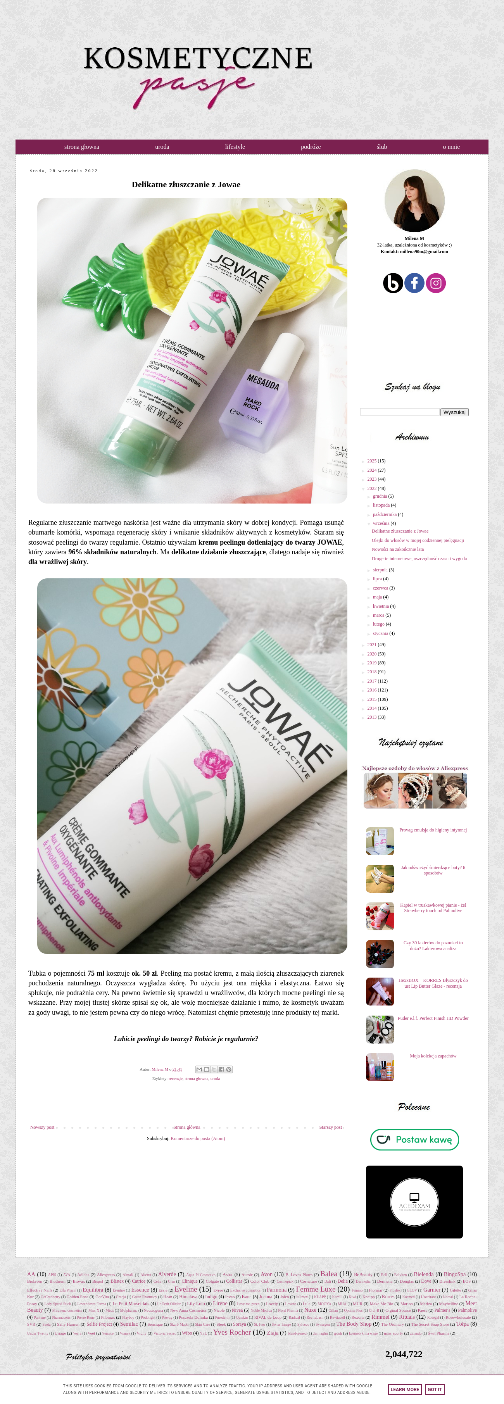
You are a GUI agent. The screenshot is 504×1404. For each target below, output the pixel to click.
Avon (267, 1274)
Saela (47, 1324)
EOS (467, 1281)
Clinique (189, 1281)
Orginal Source (398, 1310)
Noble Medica (261, 1310)
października (385, 514)
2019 (373, 663)
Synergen (323, 1324)
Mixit (109, 1310)
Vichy (141, 1333)
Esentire (119, 1290)
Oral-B (374, 1310)
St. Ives (259, 1324)
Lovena (291, 1304)
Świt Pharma (438, 1333)
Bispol (97, 1281)
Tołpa (462, 1324)
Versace (108, 1333)
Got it (435, 1389)
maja (378, 597)
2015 (373, 699)
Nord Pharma (288, 1310)
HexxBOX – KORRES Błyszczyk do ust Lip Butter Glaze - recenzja (433, 983)
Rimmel (380, 1317)
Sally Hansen (68, 1324)
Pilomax (108, 1317)
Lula (307, 1303)
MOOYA (324, 1304)
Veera (77, 1333)
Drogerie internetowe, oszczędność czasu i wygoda (419, 558)
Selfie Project (99, 1324)
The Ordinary (392, 1324)
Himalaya (188, 1296)
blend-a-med (297, 1333)
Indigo (211, 1296)
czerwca (381, 588)
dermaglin (320, 1333)
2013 (373, 717)
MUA (342, 1304)
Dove (426, 1281)
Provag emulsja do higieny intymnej (433, 830)
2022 (373, 488)
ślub (382, 146)
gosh (338, 1333)
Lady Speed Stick (57, 1304)
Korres (388, 1296)
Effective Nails (39, 1290)
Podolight (148, 1317)
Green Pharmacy (144, 1297)
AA (31, 1274)
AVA (66, 1275)
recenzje (176, 1078)
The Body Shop (353, 1324)
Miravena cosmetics (67, 1310)
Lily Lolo (196, 1303)
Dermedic (363, 1281)
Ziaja (273, 1333)
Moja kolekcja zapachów (433, 1056)
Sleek (221, 1324)
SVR (31, 1324)
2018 (373, 671)
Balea (328, 1273)
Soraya (239, 1324)
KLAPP (320, 1297)
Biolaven (34, 1281)
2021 (373, 644)
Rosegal (433, 1317)
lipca (378, 578)
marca (379, 615)
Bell (384, 1275)
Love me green (248, 1304)
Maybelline (448, 1303)
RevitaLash (315, 1317)
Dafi (327, 1281)
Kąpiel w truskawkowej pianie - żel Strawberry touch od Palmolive (433, 907)
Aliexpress (106, 1274)
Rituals (407, 1317)
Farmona (277, 1290)
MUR (357, 1303)
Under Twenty (37, 1333)
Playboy (128, 1317)
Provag (167, 1317)
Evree (218, 1290)
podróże (311, 146)
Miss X (93, 1310)
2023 (373, 479)
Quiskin (242, 1317)
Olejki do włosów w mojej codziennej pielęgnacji (418, 540)
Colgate (212, 1281)
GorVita (102, 1296)
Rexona (358, 1317)
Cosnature (308, 1281)
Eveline (185, 1289)
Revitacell (337, 1317)
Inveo (230, 1296)
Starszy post (330, 1127)
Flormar (376, 1290)
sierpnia (381, 570)
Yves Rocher (232, 1332)
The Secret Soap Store (430, 1324)
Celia (157, 1281)
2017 (373, 681)
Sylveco (303, 1324)
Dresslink (447, 1281)
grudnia (380, 496)
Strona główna (186, 1127)
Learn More (405, 1389)
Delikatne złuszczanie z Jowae (400, 531)
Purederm (222, 1317)
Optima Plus (353, 1310)
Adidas (83, 1274)
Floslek (395, 1290)
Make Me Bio (382, 1303)
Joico (284, 1296)
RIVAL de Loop (267, 1317)
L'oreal (448, 1297)
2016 (373, 690)
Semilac (129, 1324)
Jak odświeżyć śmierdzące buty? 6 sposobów (433, 870)
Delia (343, 1281)
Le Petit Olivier (169, 1304)
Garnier (431, 1290)
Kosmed (408, 1297)
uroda (162, 146)
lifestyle (235, 146)
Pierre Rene (85, 1317)
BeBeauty (363, 1274)
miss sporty (393, 1333)
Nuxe (310, 1310)
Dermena (385, 1281)
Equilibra (93, 1290)
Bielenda (423, 1274)
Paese (423, 1310)
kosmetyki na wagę (363, 1333)
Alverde (167, 1274)
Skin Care (202, 1324)
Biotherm (58, 1281)
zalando (416, 1333)
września (382, 523)
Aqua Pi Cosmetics (201, 1275)
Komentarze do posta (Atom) (198, 1138)
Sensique (155, 1324)
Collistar (234, 1281)
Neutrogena (153, 1310)
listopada (382, 505)
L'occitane (429, 1297)
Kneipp (368, 1296)
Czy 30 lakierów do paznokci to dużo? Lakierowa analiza (433, 945)
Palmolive (467, 1310)
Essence (140, 1290)
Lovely (272, 1303)
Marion (406, 1303)
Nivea (237, 1310)
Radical (294, 1317)
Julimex (302, 1297)
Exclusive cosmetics (245, 1290)
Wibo (187, 1333)
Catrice (138, 1281)
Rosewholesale (458, 1317)
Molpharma (129, 1310)
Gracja (121, 1297)
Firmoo (357, 1290)
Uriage (60, 1333)
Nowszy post (42, 1127)
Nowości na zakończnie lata (398, 549)
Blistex (117, 1281)
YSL (203, 1333)
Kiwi (352, 1297)
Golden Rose (77, 1296)
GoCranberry (50, 1297)
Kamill (337, 1297)
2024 (373, 470)
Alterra (146, 1275)
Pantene (39, 1317)
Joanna (265, 1296)
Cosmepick (285, 1281)
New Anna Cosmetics (188, 1310)
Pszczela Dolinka (193, 1317)
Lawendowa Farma (91, 1304)
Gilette (455, 1290)
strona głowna (81, 146)
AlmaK (128, 1275)
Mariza (426, 1303)
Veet (91, 1333)
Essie (163, 1290)
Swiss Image (281, 1324)
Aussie (247, 1274)
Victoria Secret (165, 1333)
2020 (373, 654)
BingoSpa (455, 1274)
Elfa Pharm (67, 1290)
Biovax (79, 1281)
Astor (228, 1274)
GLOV (412, 1290)
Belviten (400, 1275)
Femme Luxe (316, 1289)
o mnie (451, 146)
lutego (379, 624)
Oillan (333, 1310)
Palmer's (442, 1310)
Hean (167, 1296)
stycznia (381, 633)
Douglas (407, 1281)
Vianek (125, 1333)
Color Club (259, 1281)
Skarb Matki (179, 1324)
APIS (52, 1275)
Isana (247, 1296)
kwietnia (381, 606)
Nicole (219, 1310)
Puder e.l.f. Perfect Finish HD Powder (433, 1018)
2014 (373, 708)
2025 (373, 461)
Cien (171, 1281)
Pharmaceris (61, 1317)
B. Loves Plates (298, 1274)
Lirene (220, 1303)
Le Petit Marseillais (130, 1303)
